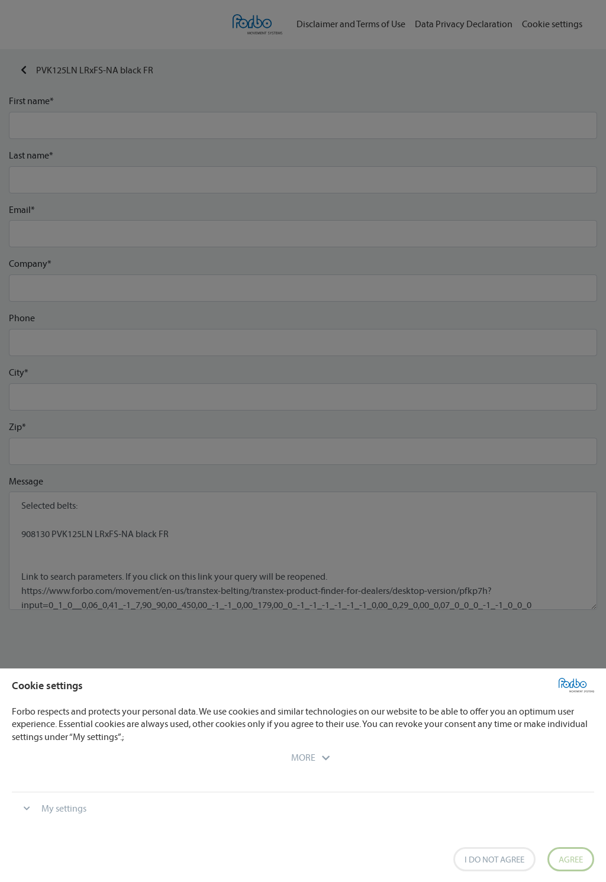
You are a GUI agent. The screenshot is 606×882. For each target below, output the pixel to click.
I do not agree (494, 859)
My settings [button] (63, 808)
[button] (303, 757)
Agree (571, 859)
